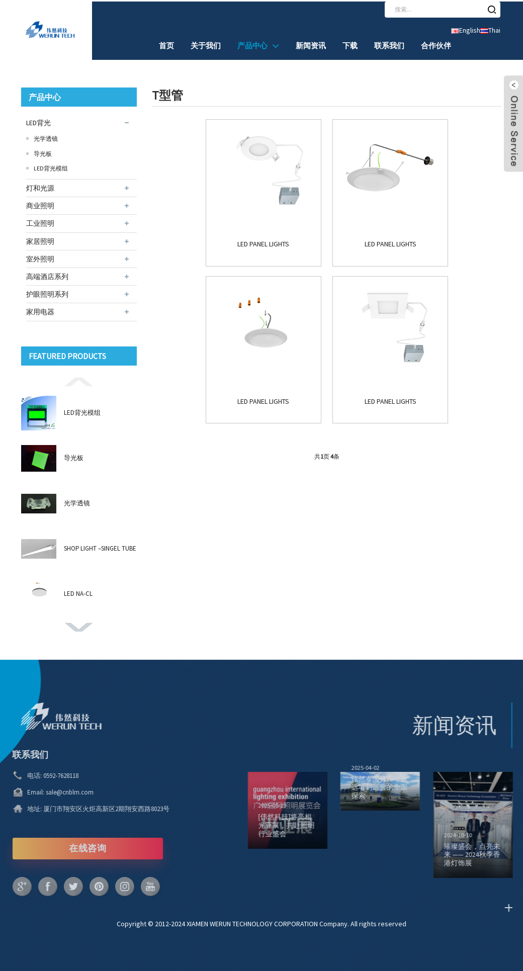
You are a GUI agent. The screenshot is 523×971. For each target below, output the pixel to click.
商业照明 (40, 204)
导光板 (43, 152)
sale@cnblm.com (43, 790)
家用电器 (40, 310)
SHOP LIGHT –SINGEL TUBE (100, 547)
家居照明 (40, 239)
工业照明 (40, 222)
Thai (490, 29)
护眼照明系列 (47, 293)
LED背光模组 (51, 167)
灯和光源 (40, 187)
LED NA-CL (78, 592)
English (465, 29)
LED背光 (38, 121)
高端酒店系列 (47, 275)
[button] (79, 380)
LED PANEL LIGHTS (206, 236)
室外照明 (40, 257)
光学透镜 (46, 137)
